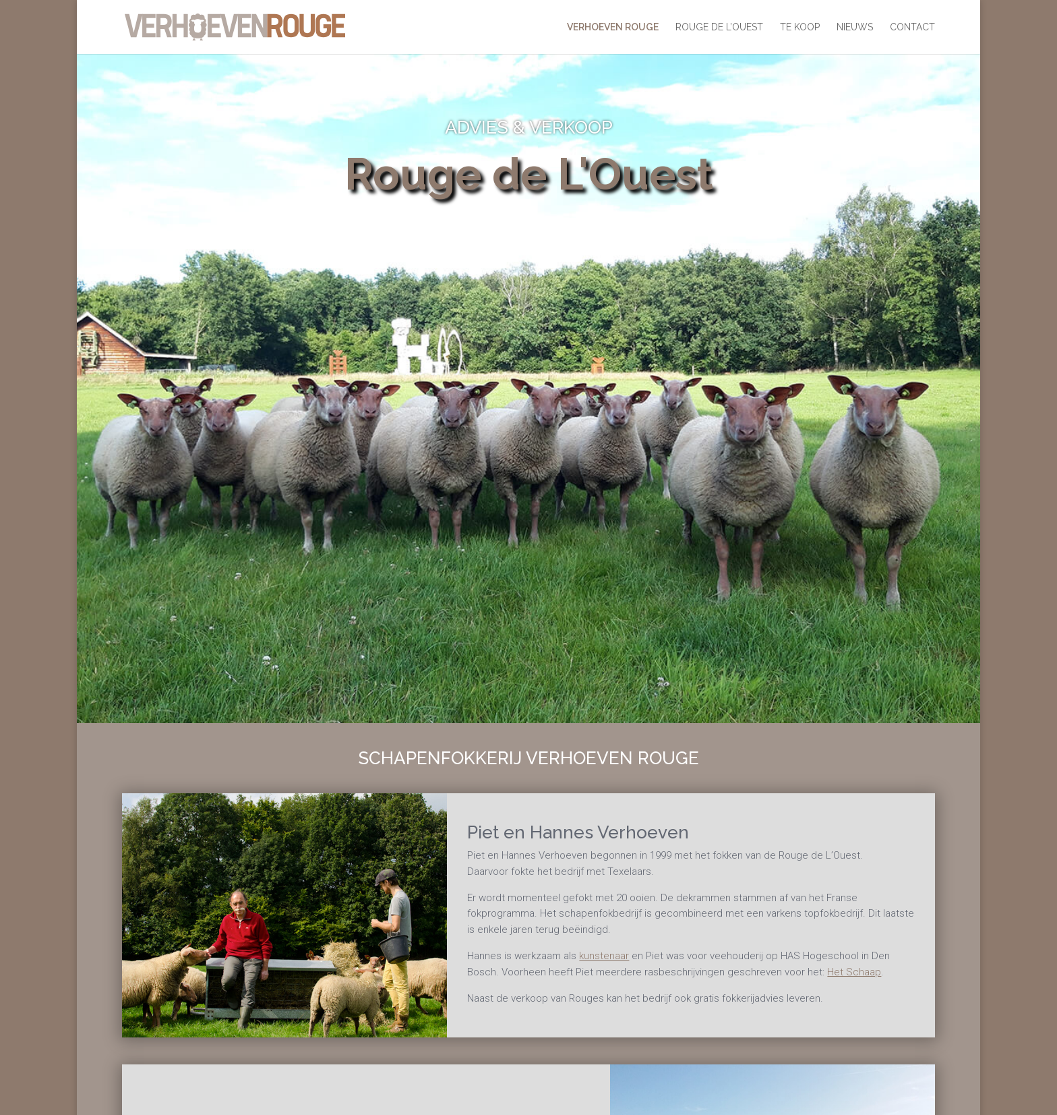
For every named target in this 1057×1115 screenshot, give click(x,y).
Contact (912, 27)
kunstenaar (604, 956)
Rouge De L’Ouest (719, 27)
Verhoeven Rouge (613, 27)
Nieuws (855, 27)
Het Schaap (854, 972)
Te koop (800, 27)
